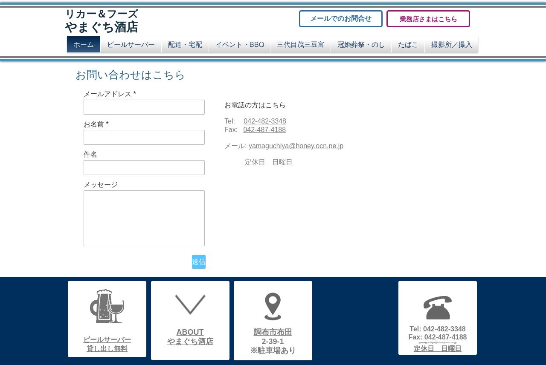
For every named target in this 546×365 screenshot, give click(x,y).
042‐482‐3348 (265, 121)
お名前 (94, 124)
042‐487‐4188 (264, 129)
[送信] (199, 262)
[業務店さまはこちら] (428, 18)
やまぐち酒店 (101, 27)
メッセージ (101, 184)
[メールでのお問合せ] (341, 18)
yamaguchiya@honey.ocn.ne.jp (296, 145)
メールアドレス (107, 94)
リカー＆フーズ (101, 14)
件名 (90, 154)
